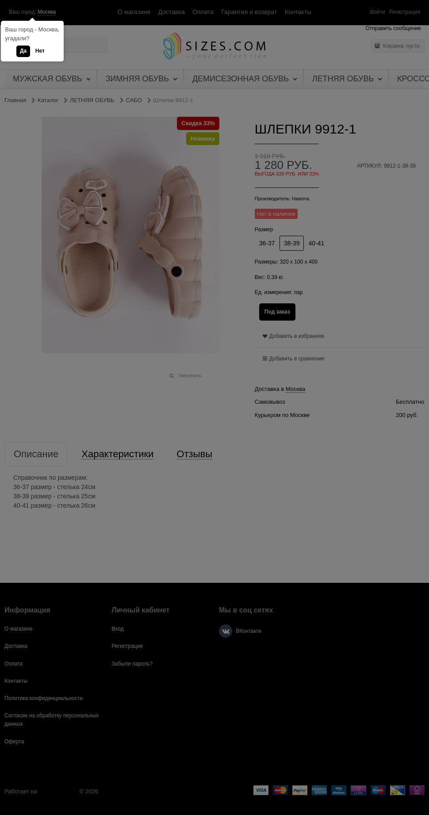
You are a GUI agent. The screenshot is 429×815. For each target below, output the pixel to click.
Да (23, 51)
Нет (40, 51)
